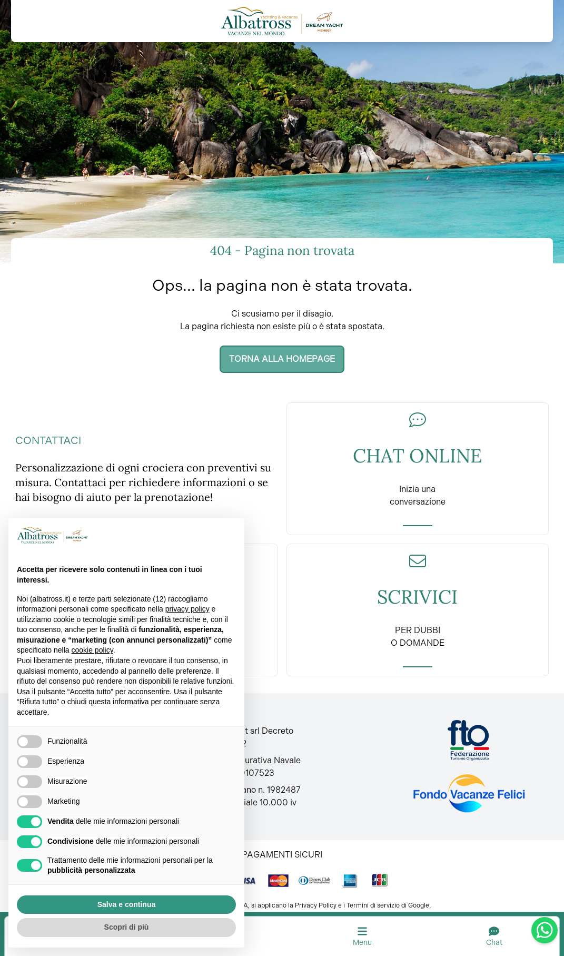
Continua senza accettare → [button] (183, 535)
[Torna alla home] (282, 21)
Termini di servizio (373, 905)
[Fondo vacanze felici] (468, 793)
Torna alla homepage (282, 359)
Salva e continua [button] (126, 904)
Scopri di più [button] (126, 927)
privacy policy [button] (187, 609)
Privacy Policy (316, 905)
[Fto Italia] (468, 740)
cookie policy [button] (92, 650)
